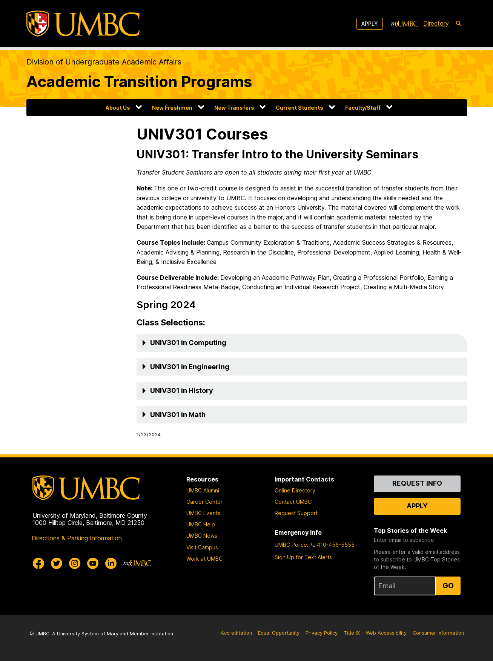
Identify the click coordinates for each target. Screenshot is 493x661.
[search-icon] (458, 23)
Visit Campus (202, 547)
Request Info (417, 483)
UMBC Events (203, 513)
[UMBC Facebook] (38, 563)
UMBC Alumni (202, 490)
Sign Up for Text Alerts (303, 557)
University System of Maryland (92, 633)
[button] (302, 342)
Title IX (352, 633)
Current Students (299, 107)
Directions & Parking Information (77, 538)
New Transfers (234, 107)
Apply (369, 23)
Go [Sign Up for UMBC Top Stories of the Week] (448, 585)
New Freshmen (172, 107)
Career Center (204, 501)
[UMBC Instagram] (74, 563)
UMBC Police (291, 544)
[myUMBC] (405, 23)
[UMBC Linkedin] (111, 563)
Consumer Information (438, 633)
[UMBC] (83, 23)
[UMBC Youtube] (92, 563)
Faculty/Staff (363, 107)
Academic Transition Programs (139, 81)
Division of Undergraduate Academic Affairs (103, 61)
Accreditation (236, 633)
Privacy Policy (322, 633)
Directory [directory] (436, 23)
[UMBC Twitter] (56, 563)
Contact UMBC (293, 501)
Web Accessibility (386, 633)
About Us (118, 107)
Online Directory (295, 490)
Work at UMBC (204, 558)
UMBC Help (200, 524)
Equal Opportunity (278, 633)
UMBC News (201, 535)
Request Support (296, 513)
